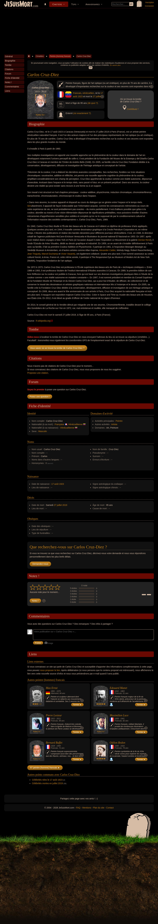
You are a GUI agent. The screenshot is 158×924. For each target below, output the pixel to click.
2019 (64, 505)
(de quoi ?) (92, 103)
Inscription (149, 2)
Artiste (114, 424)
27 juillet (97, 96)
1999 (58, 746)
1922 (53, 719)
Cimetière (57, 4)
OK (90, 68)
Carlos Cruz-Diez (84, 56)
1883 (122, 691)
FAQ (78, 807)
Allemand (54, 693)
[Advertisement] (79, 31)
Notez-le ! (40, 115)
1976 (58, 691)
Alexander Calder (107, 250)
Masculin (42, 431)
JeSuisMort (18, 4)
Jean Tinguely (33, 254)
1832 (117, 691)
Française (59, 424)
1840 (117, 746)
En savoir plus (115, 65)
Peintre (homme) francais (60, 56)
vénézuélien (88, 93)
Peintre (119, 421)
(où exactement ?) (82, 113)
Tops (73, 4)
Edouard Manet (118, 687)
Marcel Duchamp (50, 254)
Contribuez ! (132, 109)
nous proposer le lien (50, 670)
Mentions (86, 807)
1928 (53, 746)
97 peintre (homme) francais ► (45, 767)
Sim (29, 206)
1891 (53, 691)
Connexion (149, 6)
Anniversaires (92, 4)
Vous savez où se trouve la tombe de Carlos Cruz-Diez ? (57, 348)
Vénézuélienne (75, 424)
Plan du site (98, 807)
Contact (110, 807)
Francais (77, 93)
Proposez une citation (37, 373)
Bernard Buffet (54, 742)
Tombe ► (77, 705)
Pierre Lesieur (54, 715)
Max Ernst (52, 687)
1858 (117, 719)
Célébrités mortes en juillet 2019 (47, 783)
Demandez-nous (40, 564)
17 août (55, 484)
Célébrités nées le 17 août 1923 (47, 780)
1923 (80, 96)
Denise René (144, 240)
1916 (122, 746)
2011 (58, 719)
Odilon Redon (117, 742)
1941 (122, 719)
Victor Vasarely (68, 254)
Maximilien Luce (119, 715)
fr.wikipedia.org (43, 321)
